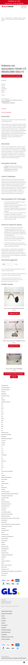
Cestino (3, 615)
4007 (2, 420)
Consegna (3, 620)
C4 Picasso (3, 461)
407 (2, 424)
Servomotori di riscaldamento (7, 536)
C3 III (2, 452)
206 (2, 403)
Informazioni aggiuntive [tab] (6, 112)
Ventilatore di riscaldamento (7, 554)
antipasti (3, 399)
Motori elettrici (4, 520)
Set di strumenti (4, 573)
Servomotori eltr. (4, 538)
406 (2, 422)
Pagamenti (3, 627)
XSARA (2, 481)
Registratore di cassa (5, 632)
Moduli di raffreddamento (6, 477)
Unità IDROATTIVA (5, 548)
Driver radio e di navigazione (7, 471)
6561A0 (4, 102)
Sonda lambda (4, 540)
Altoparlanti (3, 393)
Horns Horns (4, 507)
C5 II (2, 465)
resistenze (3, 528)
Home (2, 17)
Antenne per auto (9, 100)
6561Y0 (8, 102)
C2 (1, 446)
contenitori (3, 556)
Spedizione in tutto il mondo (7, 636)
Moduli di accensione (5, 516)
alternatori (3, 391)
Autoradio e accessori (17, 17)
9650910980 (12, 102)
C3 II (2, 450)
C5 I (2, 463)
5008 (2, 426)
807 (2, 430)
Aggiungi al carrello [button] (14, 313)
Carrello (22, 662)
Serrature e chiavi (5, 534)
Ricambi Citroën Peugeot (6, 611)
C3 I (2, 448)
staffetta (3, 542)
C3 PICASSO (4, 454)
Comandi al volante (5, 491)
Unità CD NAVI (4, 479)
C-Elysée (3, 442)
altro (2, 397)
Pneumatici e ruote (5, 569)
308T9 (2, 418)
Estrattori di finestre (5, 505)
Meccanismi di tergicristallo (7, 514)
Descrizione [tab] (3, 108)
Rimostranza (4, 634)
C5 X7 (2, 467)
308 (2, 416)
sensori (2, 532)
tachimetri (3, 544)
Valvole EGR (3, 550)
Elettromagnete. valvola (6, 503)
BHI (2, 485)
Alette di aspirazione (5, 389)
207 (2, 405)
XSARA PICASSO (4, 483)
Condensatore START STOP (7, 495)
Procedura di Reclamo (6, 629)
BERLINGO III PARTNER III (6, 438)
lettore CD (3, 475)
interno (2, 562)
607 (2, 428)
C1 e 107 (3, 444)
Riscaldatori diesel (5, 530)
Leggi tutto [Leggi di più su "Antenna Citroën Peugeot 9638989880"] (14, 376)
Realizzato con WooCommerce (19, 658)
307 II (2, 414)
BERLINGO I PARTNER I (6, 434)
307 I (2, 412)
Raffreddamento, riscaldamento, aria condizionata (11, 571)
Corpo (2, 558)
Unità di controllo (4, 546)
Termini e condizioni (5, 639)
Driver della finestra (5, 501)
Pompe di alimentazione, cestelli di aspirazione (10, 524)
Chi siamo (3, 618)
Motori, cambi (4, 567)
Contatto (3, 622)
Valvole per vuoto (4, 552)
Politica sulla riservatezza (6, 613)
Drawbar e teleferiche (5, 560)
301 (2, 410)
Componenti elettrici (8, 17)
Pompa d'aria (4, 522)
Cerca (14, 663)
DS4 (2, 473)
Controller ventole (5, 497)
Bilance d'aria (4, 487)
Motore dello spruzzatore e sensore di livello (10, 518)
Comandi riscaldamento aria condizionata (9, 493)
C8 (1, 469)
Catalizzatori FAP (4, 385)
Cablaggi (3, 489)
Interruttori (3, 509)
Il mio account (4, 625)
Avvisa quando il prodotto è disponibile (12, 76)
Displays (3, 499)
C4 (1, 456)
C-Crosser (3, 440)
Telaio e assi (3, 575)
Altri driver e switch (5, 395)
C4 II (2, 458)
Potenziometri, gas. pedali (6, 526)
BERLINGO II (4, 436)
